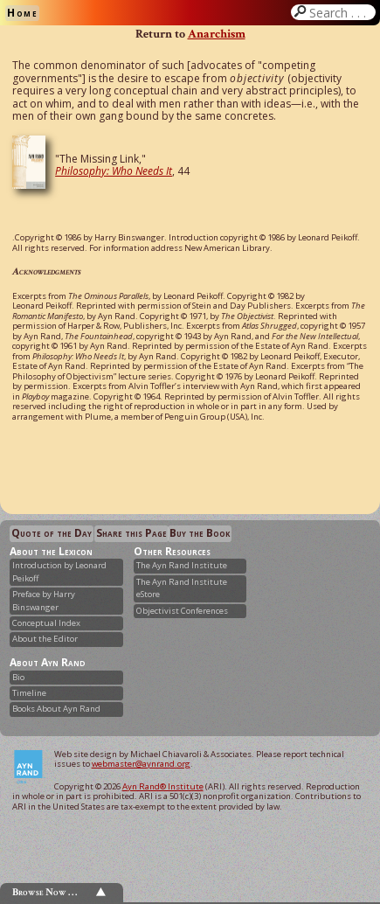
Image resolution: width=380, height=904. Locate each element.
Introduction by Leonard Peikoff (59, 571)
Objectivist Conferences (182, 610)
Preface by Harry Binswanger (43, 600)
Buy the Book (199, 532)
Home (22, 12)
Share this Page (131, 532)
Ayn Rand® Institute (163, 786)
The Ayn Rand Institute (181, 565)
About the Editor (45, 638)
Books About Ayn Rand (56, 708)
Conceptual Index (46, 623)
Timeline (29, 693)
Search (340, 12)
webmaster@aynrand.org (141, 763)
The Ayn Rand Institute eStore (181, 588)
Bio (18, 677)
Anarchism (216, 33)
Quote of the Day (51, 532)
